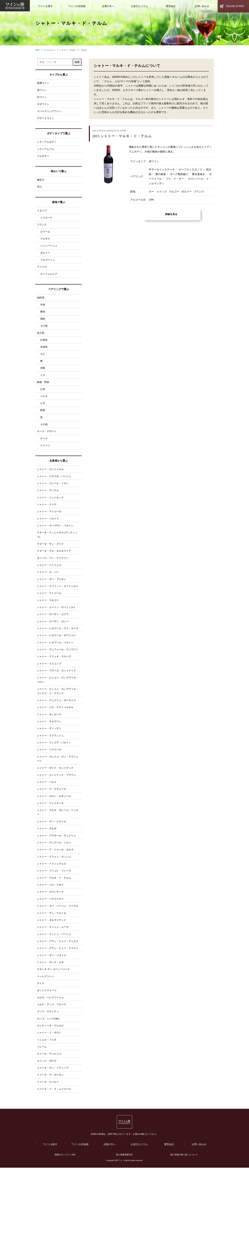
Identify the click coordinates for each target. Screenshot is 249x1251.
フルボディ (43, 159)
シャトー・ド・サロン (50, 1110)
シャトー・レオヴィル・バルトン (56, 679)
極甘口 (41, 183)
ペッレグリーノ (46, 1051)
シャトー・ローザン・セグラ (54, 644)
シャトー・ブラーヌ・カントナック (58, 713)
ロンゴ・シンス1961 (49, 1095)
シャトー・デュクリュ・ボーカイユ (58, 745)
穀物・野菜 (43, 395)
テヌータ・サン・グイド (51, 565)
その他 (44, 336)
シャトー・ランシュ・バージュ (55, 997)
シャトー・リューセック (51, 516)
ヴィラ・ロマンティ (48, 1088)
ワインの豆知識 (80, 1227)
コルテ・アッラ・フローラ (52, 1081)
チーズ (44, 454)
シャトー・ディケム (48, 508)
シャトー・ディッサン (50, 774)
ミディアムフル (46, 152)
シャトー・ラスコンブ (50, 706)
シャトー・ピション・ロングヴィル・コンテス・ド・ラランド (56, 735)
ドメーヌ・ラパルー (48, 1162)
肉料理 (41, 306)
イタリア (42, 215)
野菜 (42, 425)
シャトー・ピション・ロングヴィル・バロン (56, 723)
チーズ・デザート (47, 447)
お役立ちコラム (139, 1227)
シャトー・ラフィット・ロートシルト (58, 612)
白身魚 (44, 350)
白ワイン (42, 98)
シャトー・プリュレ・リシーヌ (55, 925)
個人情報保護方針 (124, 1238)
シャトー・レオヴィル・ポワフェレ (58, 671)
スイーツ (45, 462)
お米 (42, 402)
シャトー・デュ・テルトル (52, 974)
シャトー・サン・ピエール (52, 873)
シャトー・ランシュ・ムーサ (54, 989)
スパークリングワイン (50, 113)
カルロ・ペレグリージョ (51, 1073)
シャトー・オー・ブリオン (52, 602)
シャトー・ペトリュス (50, 587)
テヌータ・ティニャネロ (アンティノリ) (58, 555)
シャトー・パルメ (47, 831)
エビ (42, 365)
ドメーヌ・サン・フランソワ (54, 1147)
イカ (42, 388)
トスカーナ (46, 222)
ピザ (42, 417)
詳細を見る (171, 214)
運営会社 (169, 1227)
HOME (38, 50)
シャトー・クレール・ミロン (54, 501)
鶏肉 (42, 328)
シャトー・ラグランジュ (51, 782)
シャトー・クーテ (47, 523)
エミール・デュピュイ (50, 1132)
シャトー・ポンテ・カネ (51, 1036)
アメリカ (42, 274)
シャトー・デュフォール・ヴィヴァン (58, 688)
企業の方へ (109, 1227)
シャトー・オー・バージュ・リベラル (58, 965)
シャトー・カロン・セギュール (55, 846)
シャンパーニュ (49, 252)
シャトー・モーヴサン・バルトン (56, 546)
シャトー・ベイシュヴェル (52, 918)
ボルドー (45, 259)
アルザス (45, 244)
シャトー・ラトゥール (50, 622)
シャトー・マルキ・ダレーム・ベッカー (58, 863)
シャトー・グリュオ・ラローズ (55, 698)
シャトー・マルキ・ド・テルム (55, 933)
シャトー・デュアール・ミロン (55, 895)
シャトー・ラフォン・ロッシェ (55, 910)
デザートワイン (46, 120)
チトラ (41, 1058)
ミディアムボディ (47, 144)
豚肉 (42, 321)
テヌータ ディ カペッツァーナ (54, 1043)
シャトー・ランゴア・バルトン (55, 789)
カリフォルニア (49, 282)
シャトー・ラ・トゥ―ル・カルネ (56, 903)
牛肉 (42, 313)
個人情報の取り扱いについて (184, 1238)
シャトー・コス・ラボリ (51, 940)
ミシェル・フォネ (47, 1118)
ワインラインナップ (55, 50)
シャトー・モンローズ (50, 760)
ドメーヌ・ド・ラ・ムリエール (55, 1170)
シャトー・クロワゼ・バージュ (55, 493)
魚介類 (41, 343)
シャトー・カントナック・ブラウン (58, 824)
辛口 (39, 191)
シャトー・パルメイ (48, 538)
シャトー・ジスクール (50, 797)
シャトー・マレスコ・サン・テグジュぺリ (58, 807)
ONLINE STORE (235, 6)
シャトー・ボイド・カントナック (56, 816)
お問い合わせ (199, 1227)
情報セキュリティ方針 (65, 1238)
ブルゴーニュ (48, 267)
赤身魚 (44, 358)
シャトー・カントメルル (51, 486)
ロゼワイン (43, 105)
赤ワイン (42, 90)
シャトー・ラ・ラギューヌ (52, 839)
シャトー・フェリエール (51, 853)
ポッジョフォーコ (47, 1066)
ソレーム (42, 1125)
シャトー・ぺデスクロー (51, 955)
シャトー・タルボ (47, 880)
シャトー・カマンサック (51, 947)
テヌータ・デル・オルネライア (55, 573)
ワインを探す (50, 1227)
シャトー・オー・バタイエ (52, 1028)
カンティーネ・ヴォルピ (51, 1103)
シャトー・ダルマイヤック (52, 982)
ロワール (45, 237)
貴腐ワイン (43, 83)
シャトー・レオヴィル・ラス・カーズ (58, 662)
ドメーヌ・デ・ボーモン (51, 1155)
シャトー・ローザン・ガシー (54, 652)
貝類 (42, 380)
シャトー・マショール (50, 531)
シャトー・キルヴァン (50, 767)
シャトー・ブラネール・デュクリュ (58, 888)
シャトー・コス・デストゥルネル (56, 752)
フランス (42, 230)
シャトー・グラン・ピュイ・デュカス (58, 1007)
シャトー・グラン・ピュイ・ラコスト (58, 1019)
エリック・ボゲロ (47, 1140)
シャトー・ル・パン (48, 595)
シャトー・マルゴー (48, 629)
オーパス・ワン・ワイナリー (54, 580)
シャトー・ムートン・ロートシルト (58, 637)
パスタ (44, 410)
